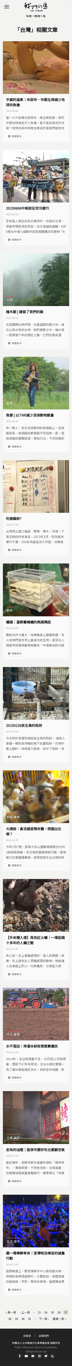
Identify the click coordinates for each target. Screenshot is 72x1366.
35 (52, 1312)
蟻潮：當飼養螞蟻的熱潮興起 (28, 621)
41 (29, 1319)
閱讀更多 (17, 136)
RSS (52, 1356)
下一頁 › (44, 1319)
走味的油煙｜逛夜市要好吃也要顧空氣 (35, 1149)
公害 (10, 507)
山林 (10, 300)
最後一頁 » (59, 1319)
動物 (10, 403)
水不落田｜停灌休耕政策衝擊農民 (32, 1046)
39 (16, 1319)
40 (23, 1319)
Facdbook (19, 1356)
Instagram (39, 1356)
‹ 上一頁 (25, 1312)
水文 (10, 1034)
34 (45, 1312)
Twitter (46, 1356)
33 (39, 1312)
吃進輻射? (14, 518)
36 (58, 1312)
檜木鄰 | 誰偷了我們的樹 (24, 311)
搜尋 (65, 7)
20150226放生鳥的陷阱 (24, 725)
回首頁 (27, 1336)
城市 (17, 1138)
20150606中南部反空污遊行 (27, 208)
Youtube (26, 1356)
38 (9, 1319)
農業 (17, 817)
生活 (10, 88)
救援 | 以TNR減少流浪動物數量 (30, 415)
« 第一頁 (11, 1312)
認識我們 (44, 1336)
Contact (33, 1356)
